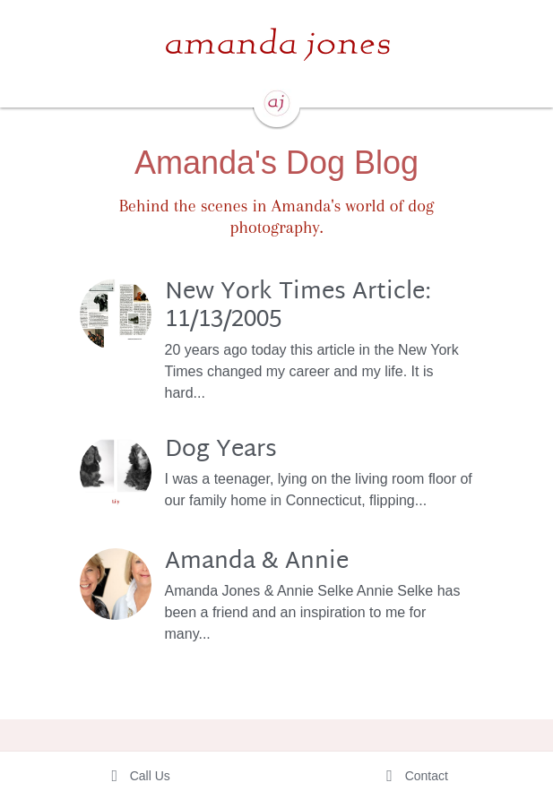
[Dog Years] (115, 472)
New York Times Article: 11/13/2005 (298, 306)
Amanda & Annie (257, 561)
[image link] (277, 44)
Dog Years (221, 450)
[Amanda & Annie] (115, 584)
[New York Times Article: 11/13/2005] (115, 314)
